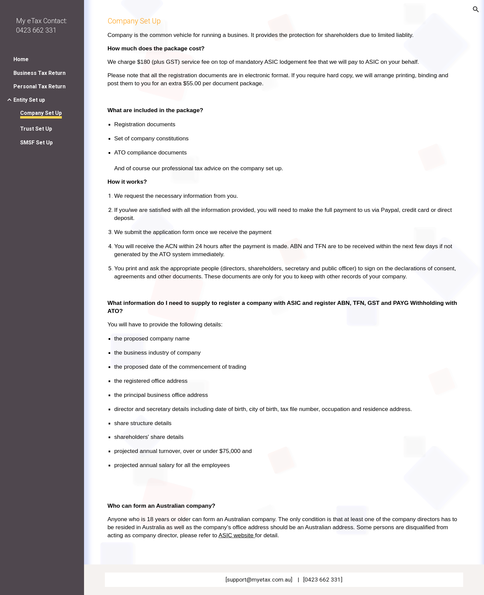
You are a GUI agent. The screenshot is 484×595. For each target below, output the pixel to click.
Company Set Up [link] (41, 113)
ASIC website (235, 535)
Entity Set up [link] (29, 100)
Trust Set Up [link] (36, 129)
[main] (284, 282)
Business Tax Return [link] (39, 73)
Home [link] (21, 59)
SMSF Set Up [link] (36, 142)
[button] (476, 9)
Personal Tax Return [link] (39, 86)
